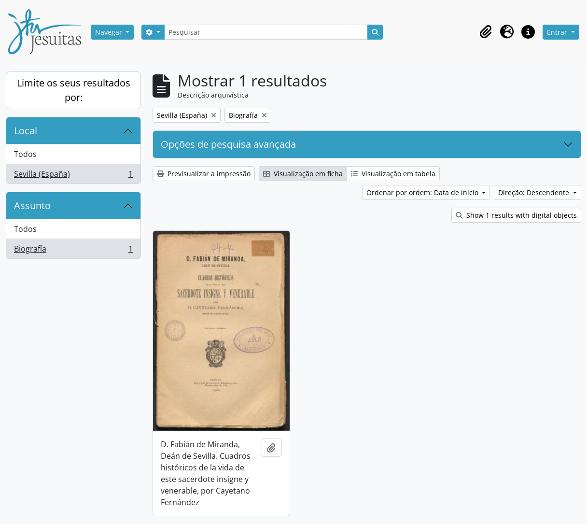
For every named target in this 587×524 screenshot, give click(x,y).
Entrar (558, 32)
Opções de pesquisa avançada (228, 144)
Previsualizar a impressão (204, 173)
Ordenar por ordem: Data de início (423, 192)
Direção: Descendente (534, 192)
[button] (485, 31)
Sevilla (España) (73, 176)
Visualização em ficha (303, 173)
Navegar (109, 32)
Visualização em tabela (393, 173)
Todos (25, 154)
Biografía (73, 250)
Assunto (32, 205)
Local (25, 130)
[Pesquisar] (266, 32)
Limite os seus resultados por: (73, 90)
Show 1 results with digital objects (516, 215)
